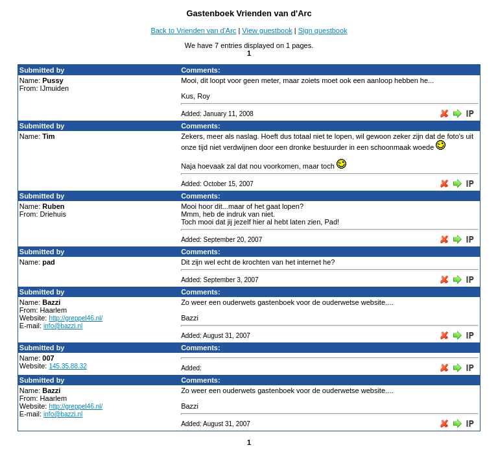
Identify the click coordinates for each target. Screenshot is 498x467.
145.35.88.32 (67, 366)
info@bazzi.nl (62, 325)
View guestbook (267, 30)
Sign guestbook (323, 30)
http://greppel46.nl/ (75, 318)
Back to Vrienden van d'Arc (193, 30)
